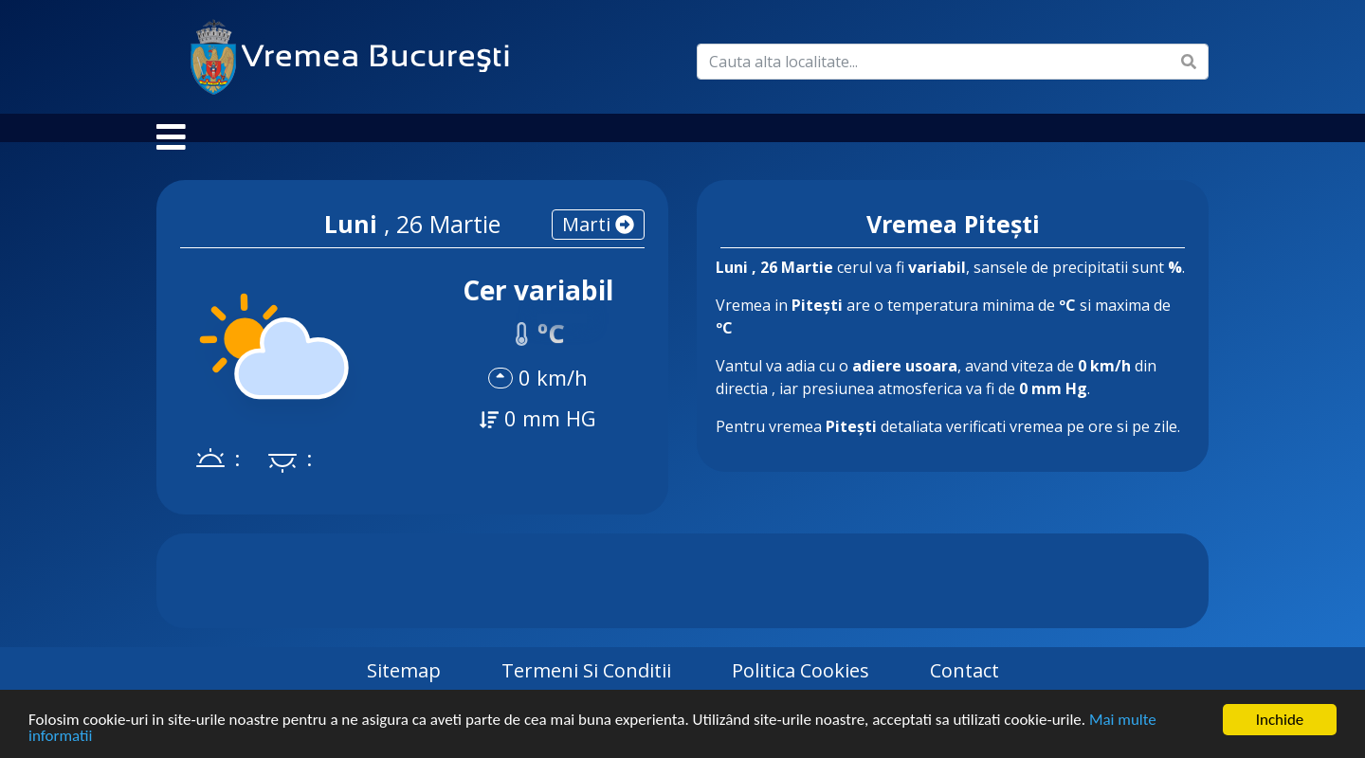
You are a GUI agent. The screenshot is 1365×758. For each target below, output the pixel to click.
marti (598, 243)
